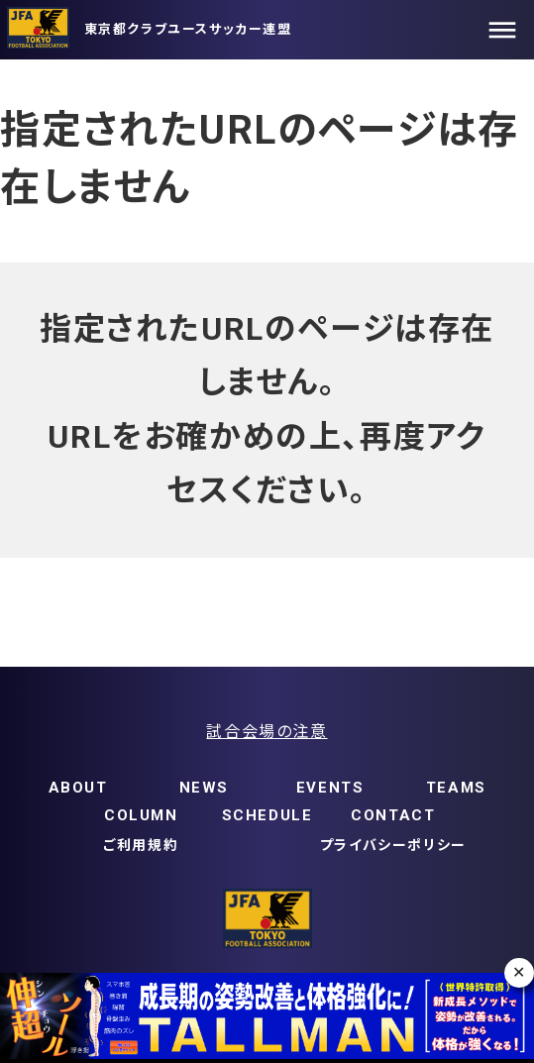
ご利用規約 (140, 845)
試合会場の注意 (266, 731)
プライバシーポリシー (393, 845)
